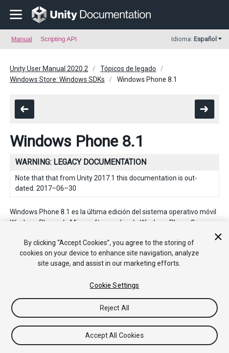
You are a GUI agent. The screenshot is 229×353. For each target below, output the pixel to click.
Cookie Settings (114, 285)
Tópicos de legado (128, 69)
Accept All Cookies (114, 335)
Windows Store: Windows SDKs (57, 79)
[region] (114, 287)
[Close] (218, 237)
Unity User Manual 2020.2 (49, 69)
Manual (21, 39)
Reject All (114, 308)
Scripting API (59, 39)
